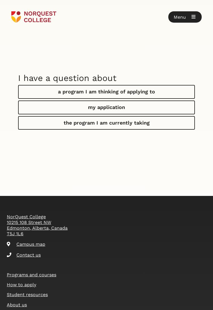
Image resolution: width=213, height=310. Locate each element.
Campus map (26, 244)
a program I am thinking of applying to (106, 92)
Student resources (27, 294)
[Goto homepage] (33, 17)
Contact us (24, 255)
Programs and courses (31, 274)
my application (106, 107)
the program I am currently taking (107, 123)
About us (17, 304)
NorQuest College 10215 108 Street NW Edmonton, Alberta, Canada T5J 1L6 (37, 225)
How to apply (21, 284)
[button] (185, 17)
